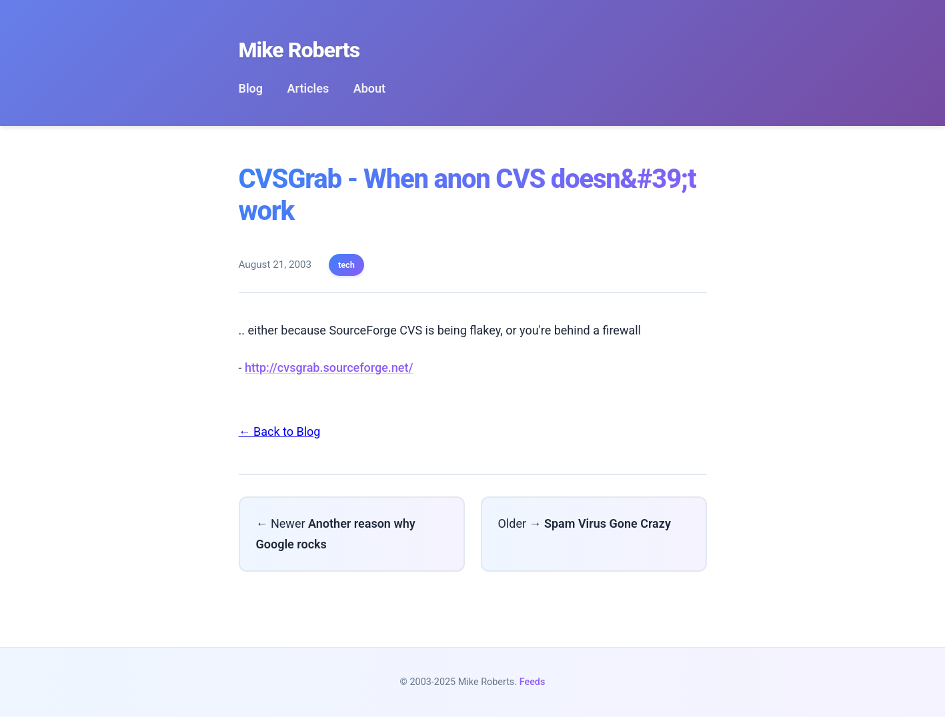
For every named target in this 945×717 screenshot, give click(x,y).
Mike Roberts (299, 50)
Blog (251, 88)
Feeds (533, 682)
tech (346, 265)
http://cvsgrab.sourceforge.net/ (329, 367)
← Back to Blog (280, 431)
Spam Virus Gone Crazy (607, 523)
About (369, 88)
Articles (308, 88)
